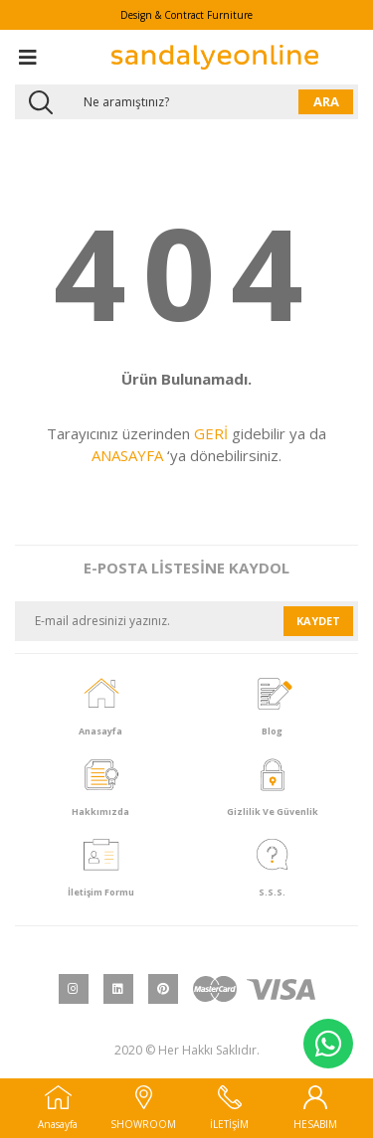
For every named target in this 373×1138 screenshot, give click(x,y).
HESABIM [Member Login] (315, 1108)
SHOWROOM (143, 1108)
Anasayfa (58, 1108)
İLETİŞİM (229, 1108)
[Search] (186, 101)
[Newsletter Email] (149, 621)
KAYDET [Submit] (318, 620)
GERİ (211, 433)
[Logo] (214, 57)
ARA (326, 101)
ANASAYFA (127, 455)
